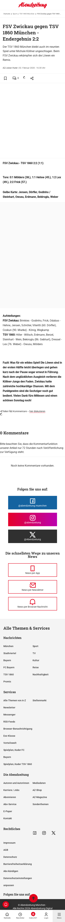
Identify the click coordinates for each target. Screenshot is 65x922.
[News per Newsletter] (32, 587)
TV (34, 653)
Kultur (36, 660)
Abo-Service (9, 804)
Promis (7, 681)
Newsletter (9, 707)
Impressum (9, 842)
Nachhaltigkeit (41, 674)
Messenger (9, 714)
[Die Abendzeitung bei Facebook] (32, 502)
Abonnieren (9, 797)
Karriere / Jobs (11, 790)
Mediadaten (39, 783)
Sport (15, 14)
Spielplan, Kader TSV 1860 (17, 764)
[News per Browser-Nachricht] (32, 603)
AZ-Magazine (40, 797)
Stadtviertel (9, 653)
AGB (5, 850)
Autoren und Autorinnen (16, 783)
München (8, 646)
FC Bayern (8, 667)
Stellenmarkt (40, 700)
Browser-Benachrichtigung (17, 728)
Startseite (6, 14)
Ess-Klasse (9, 735)
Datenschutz (10, 857)
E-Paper (7, 811)
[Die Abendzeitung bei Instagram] (32, 519)
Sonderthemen (41, 804)
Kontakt (7, 818)
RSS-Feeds (9, 721)
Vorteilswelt (9, 743)
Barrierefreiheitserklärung (17, 864)
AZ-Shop (37, 790)
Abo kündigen (10, 871)
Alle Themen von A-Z (14, 700)
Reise (36, 667)
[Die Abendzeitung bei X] (32, 536)
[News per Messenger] (32, 570)
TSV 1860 (8, 674)
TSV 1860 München (26, 14)
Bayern (7, 660)
